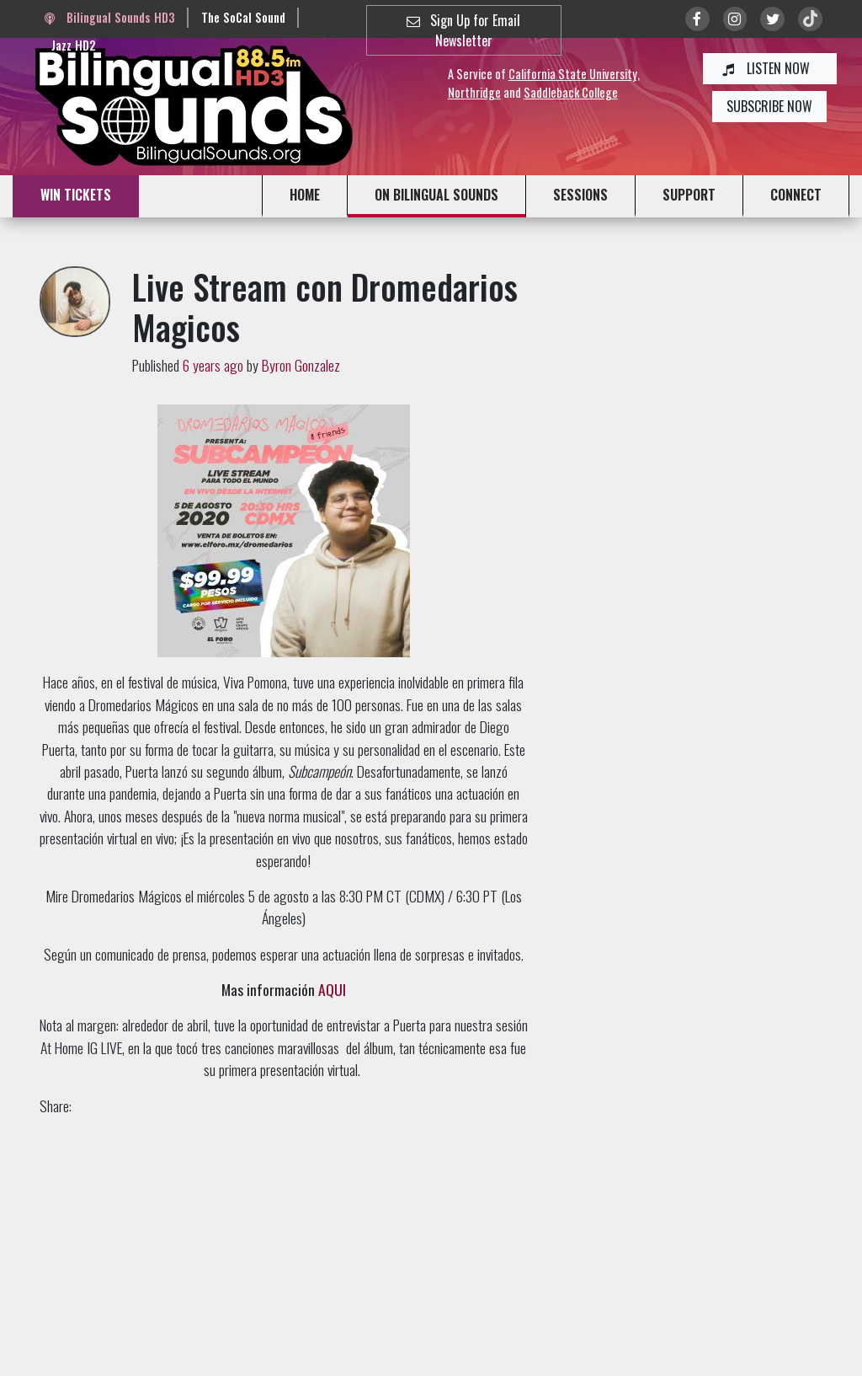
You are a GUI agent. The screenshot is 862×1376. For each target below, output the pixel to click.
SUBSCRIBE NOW (769, 106)
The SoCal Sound (243, 17)
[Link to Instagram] (735, 19)
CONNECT (796, 195)
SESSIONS (580, 195)
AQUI (332, 989)
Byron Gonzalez (301, 365)
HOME (305, 195)
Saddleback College (571, 92)
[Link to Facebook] (697, 19)
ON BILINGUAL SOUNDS (436, 195)
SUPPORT (689, 195)
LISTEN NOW (769, 68)
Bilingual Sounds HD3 (110, 17)
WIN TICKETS (75, 195)
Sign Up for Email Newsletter (463, 30)
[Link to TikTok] (810, 19)
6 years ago (213, 365)
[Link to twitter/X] (772, 19)
